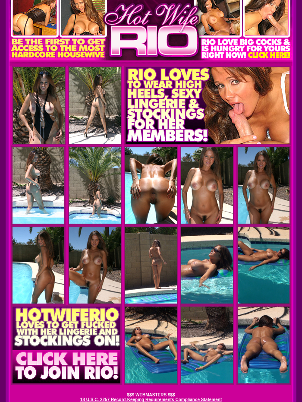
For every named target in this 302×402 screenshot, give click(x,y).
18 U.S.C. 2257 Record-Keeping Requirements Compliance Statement (151, 399)
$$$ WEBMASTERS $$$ (151, 395)
